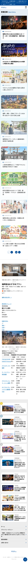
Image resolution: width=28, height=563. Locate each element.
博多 (3, 325)
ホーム (3, 526)
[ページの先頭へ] (25, 559)
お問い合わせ (4, 543)
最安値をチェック (6, 304)
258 (16, 252)
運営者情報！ (4, 539)
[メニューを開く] (26, 7)
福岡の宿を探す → (7, 297)
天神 (3, 327)
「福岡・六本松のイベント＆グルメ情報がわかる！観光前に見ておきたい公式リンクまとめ (13, 534)
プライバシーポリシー (7, 530)
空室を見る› (5, 321)
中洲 (3, 330)
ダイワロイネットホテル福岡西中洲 (6, 389)
